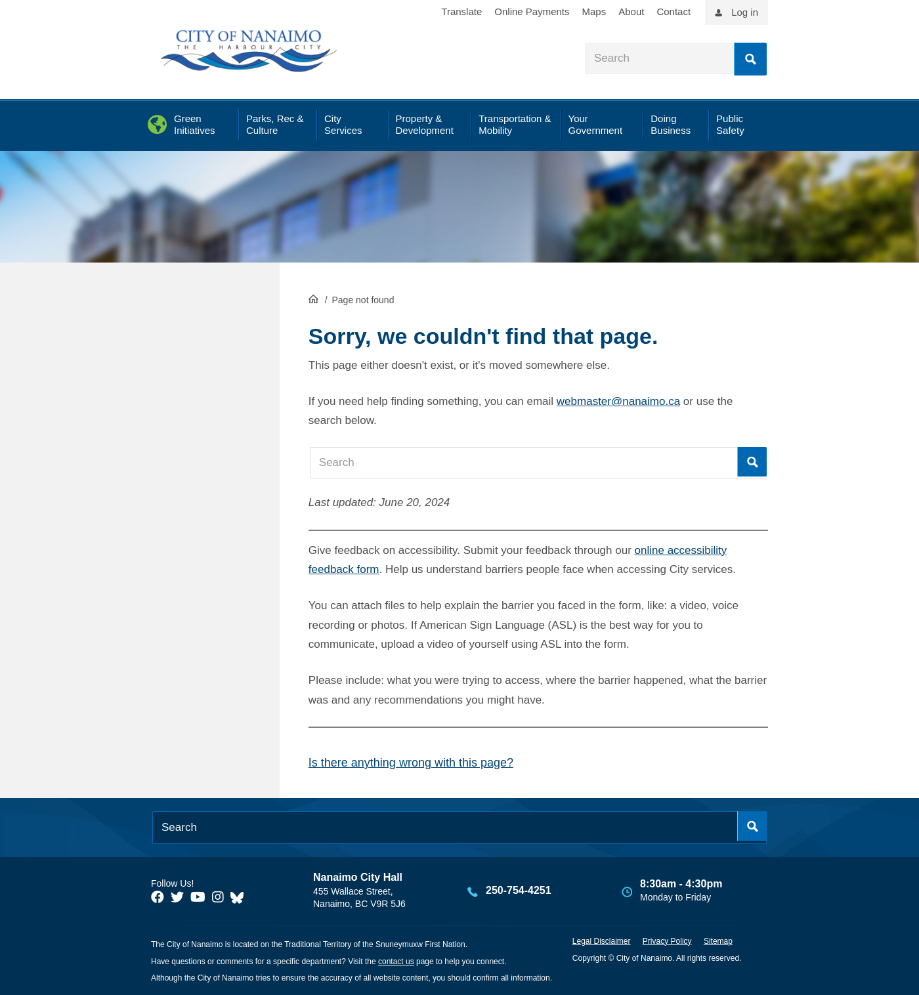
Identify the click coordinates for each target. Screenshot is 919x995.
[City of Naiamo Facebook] (157, 897)
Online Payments (531, 11)
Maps (594, 11)
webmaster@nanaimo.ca (618, 401)
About (631, 11)
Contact (673, 11)
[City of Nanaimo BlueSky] (240, 897)
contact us (396, 961)
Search (750, 59)
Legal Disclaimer (601, 941)
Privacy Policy (667, 941)
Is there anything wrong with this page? (411, 762)
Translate (461, 11)
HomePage (313, 298)
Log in (744, 12)
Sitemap (718, 941)
